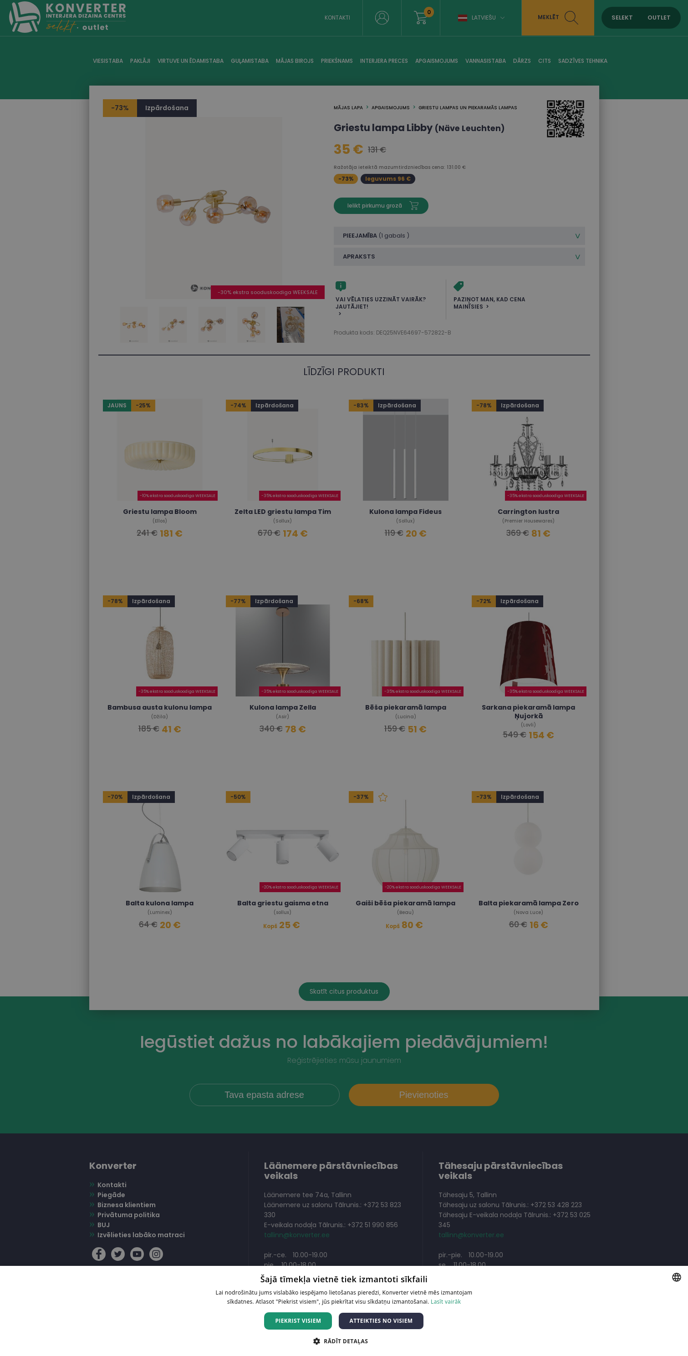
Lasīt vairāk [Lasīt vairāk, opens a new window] (446, 1301)
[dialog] (344, 678)
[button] (344, 1340)
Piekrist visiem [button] (298, 1321)
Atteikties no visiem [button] (381, 1321)
